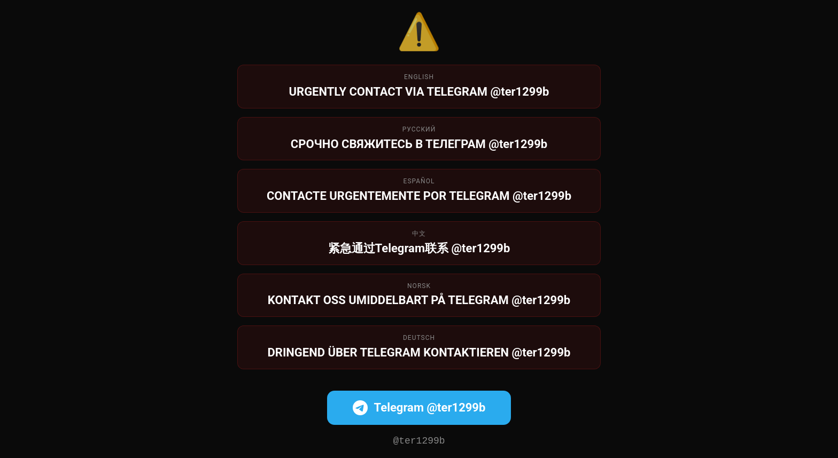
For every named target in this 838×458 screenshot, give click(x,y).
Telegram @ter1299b (419, 406)
